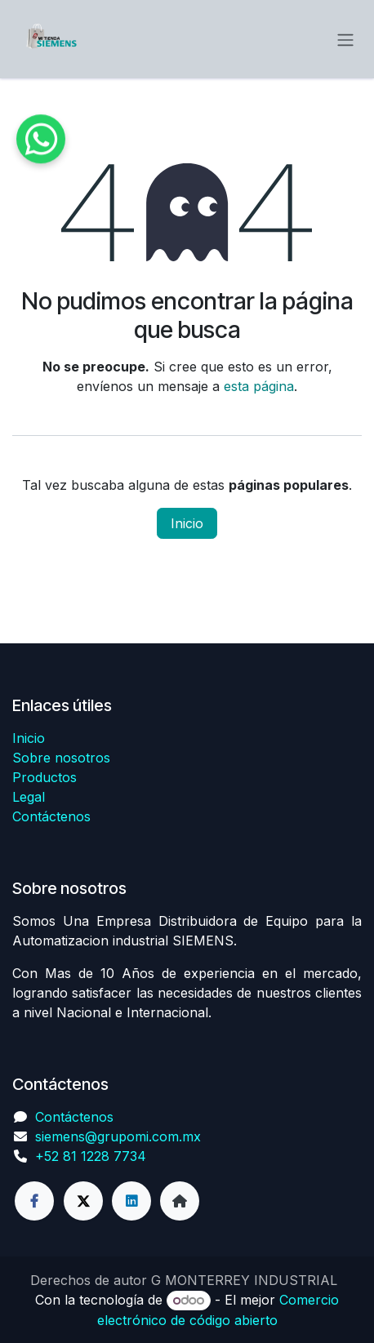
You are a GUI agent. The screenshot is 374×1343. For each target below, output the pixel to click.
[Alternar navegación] (345, 39)
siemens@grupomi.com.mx (118, 1136)
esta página (259, 386)
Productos (44, 777)
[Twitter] (83, 1201)
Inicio (187, 523)
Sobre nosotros (61, 757)
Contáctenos (51, 816)
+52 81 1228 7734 (90, 1156)
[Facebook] (34, 1201)
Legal (28, 797)
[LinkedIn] (131, 1201)
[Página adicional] (179, 1201)
